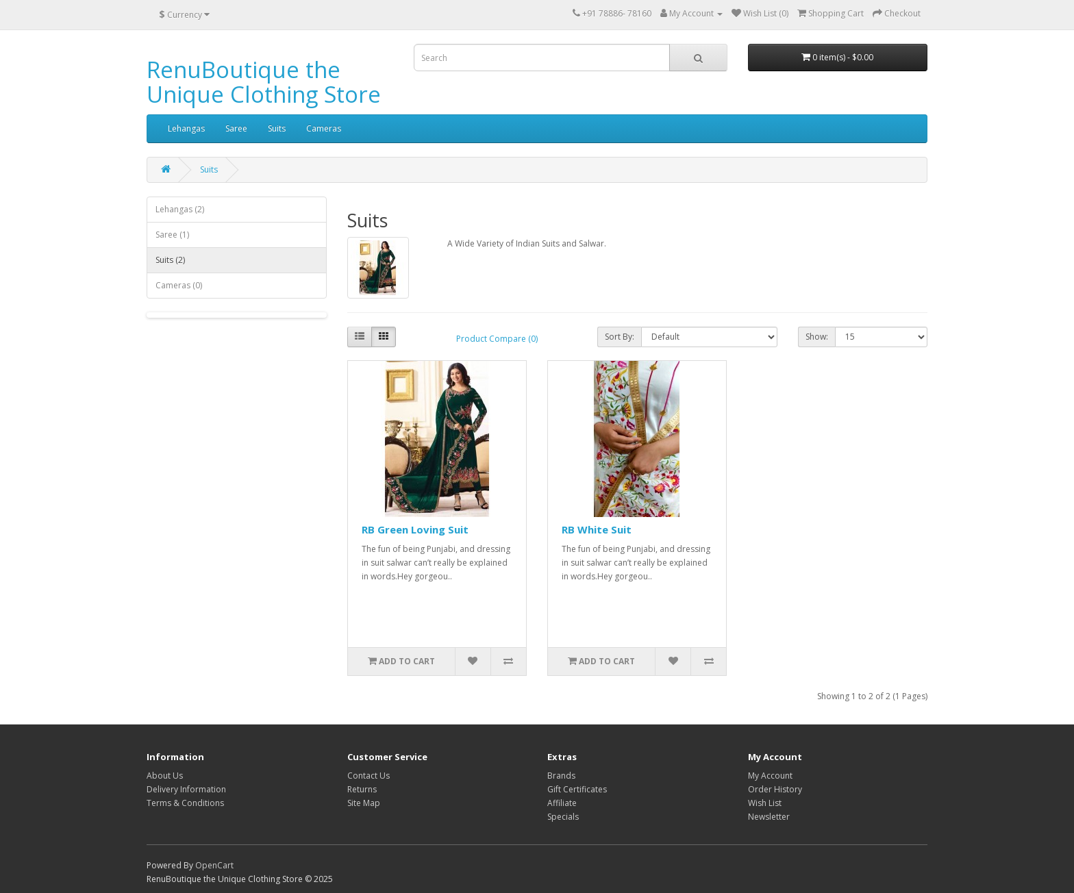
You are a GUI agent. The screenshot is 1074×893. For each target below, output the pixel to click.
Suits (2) (170, 260)
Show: (817, 336)
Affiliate (562, 803)
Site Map (363, 803)
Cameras (323, 128)
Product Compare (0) (497, 338)
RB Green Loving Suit (415, 529)
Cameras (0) (178, 285)
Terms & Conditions (185, 803)
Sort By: (619, 336)
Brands (561, 775)
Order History (775, 789)
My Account (770, 775)
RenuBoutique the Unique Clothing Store (264, 82)
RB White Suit (597, 529)
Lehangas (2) (179, 209)
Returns (362, 789)
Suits (277, 128)
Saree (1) (172, 234)
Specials (563, 816)
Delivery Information (186, 789)
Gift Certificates (577, 789)
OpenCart (214, 865)
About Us (165, 775)
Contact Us (368, 775)
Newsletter (769, 816)
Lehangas (186, 128)
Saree (236, 128)
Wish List (765, 803)
